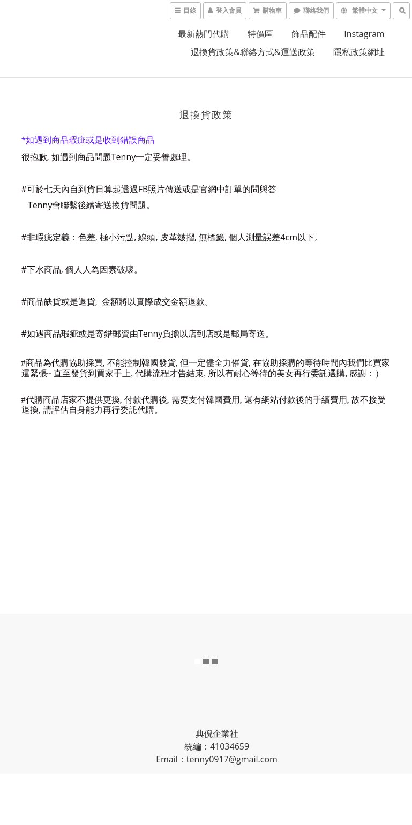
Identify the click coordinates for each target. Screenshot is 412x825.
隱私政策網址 (359, 52)
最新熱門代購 (203, 34)
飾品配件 (308, 34)
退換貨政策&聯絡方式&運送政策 (252, 52)
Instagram (364, 34)
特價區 (260, 34)
